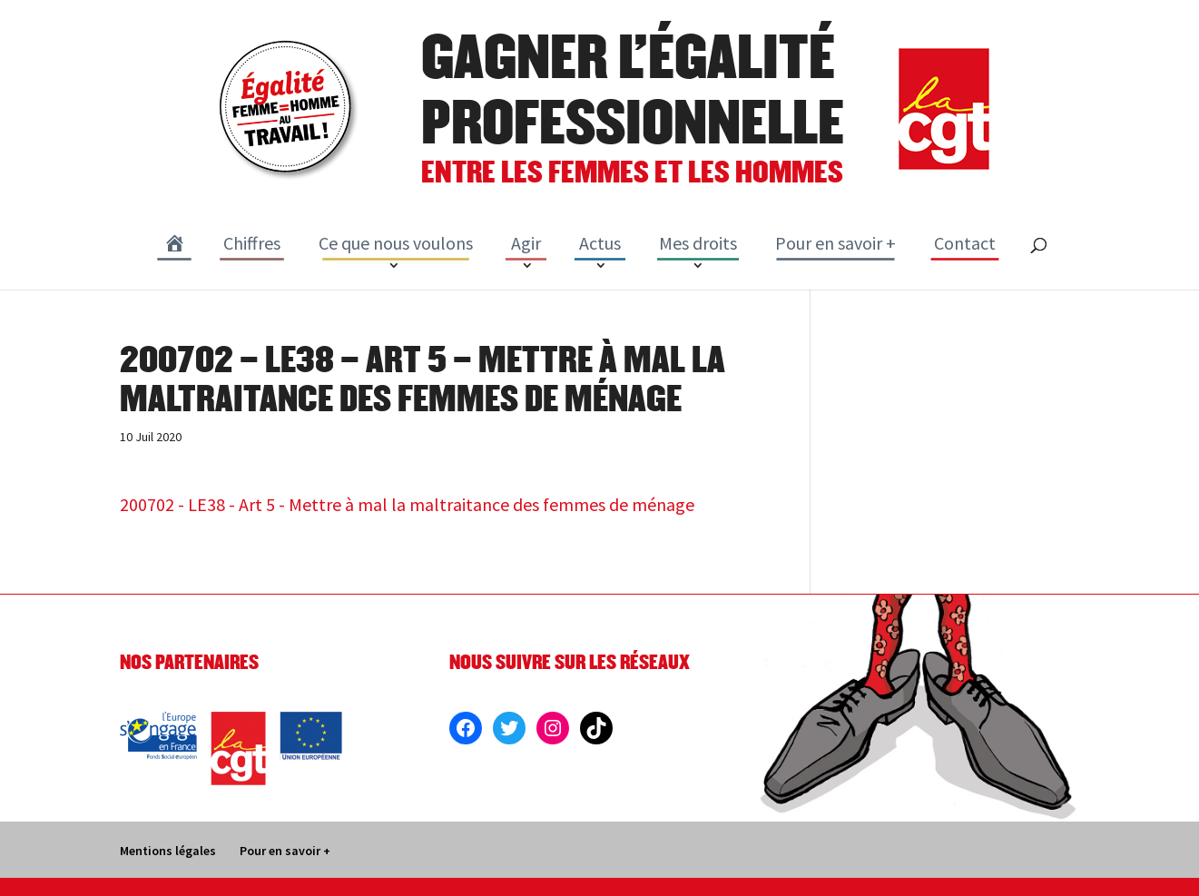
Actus (600, 242)
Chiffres (251, 242)
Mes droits (698, 242)
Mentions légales (168, 850)
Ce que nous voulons (396, 242)
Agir (526, 242)
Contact (965, 242)
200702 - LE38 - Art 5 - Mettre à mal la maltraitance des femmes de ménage (407, 504)
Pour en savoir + (835, 242)
